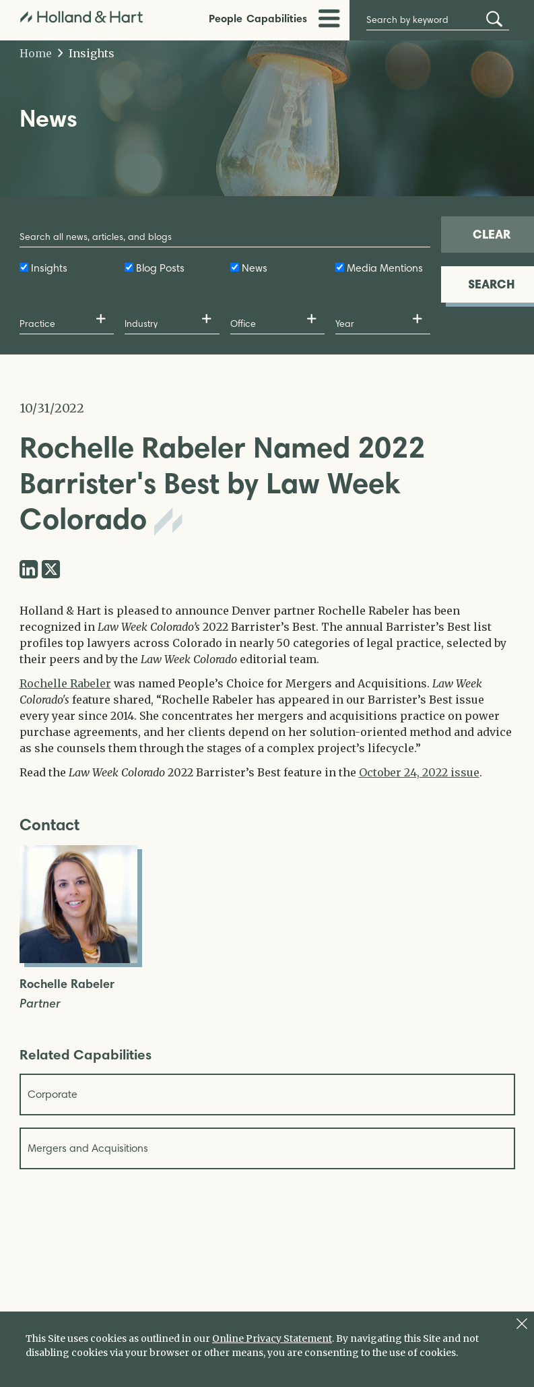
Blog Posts (160, 267)
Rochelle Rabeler (65, 683)
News (254, 267)
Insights (86, 53)
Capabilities (276, 18)
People (225, 18)
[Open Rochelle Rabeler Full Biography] (78, 959)
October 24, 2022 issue (419, 772)
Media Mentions (385, 267)
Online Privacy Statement (272, 1338)
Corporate (52, 1094)
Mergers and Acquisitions (88, 1148)
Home (36, 53)
